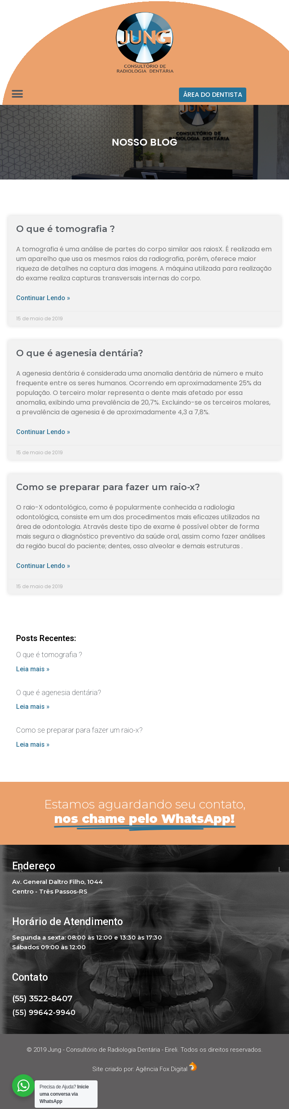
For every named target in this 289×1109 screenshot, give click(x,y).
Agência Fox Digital (166, 1069)
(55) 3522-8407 (42, 998)
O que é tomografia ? (65, 228)
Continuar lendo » (43, 298)
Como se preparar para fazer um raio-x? (108, 487)
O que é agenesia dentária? (79, 353)
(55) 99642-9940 (43, 1012)
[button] (212, 95)
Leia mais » (33, 669)
